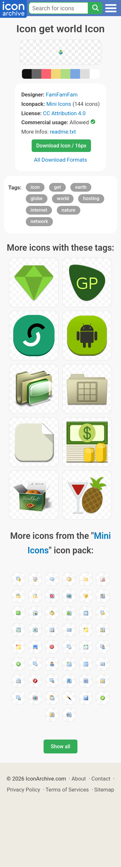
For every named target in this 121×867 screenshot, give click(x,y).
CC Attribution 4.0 (64, 113)
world (63, 198)
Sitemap (104, 789)
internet (39, 210)
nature (69, 210)
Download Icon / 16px (61, 146)
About (79, 778)
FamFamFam (62, 94)
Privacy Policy (23, 789)
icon (35, 187)
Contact (100, 778)
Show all (60, 746)
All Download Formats (60, 159)
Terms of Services (67, 789)
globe (37, 198)
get (57, 187)
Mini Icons (58, 104)
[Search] (95, 8)
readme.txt (63, 131)
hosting (91, 198)
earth (80, 187)
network (39, 221)
